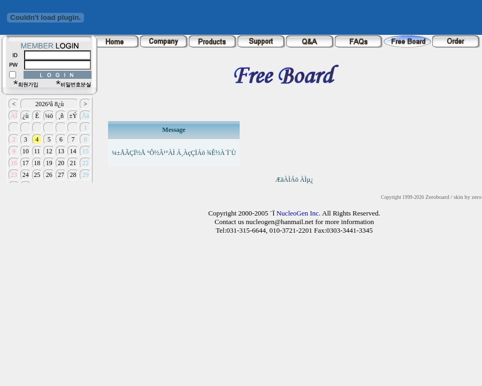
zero (476, 197)
